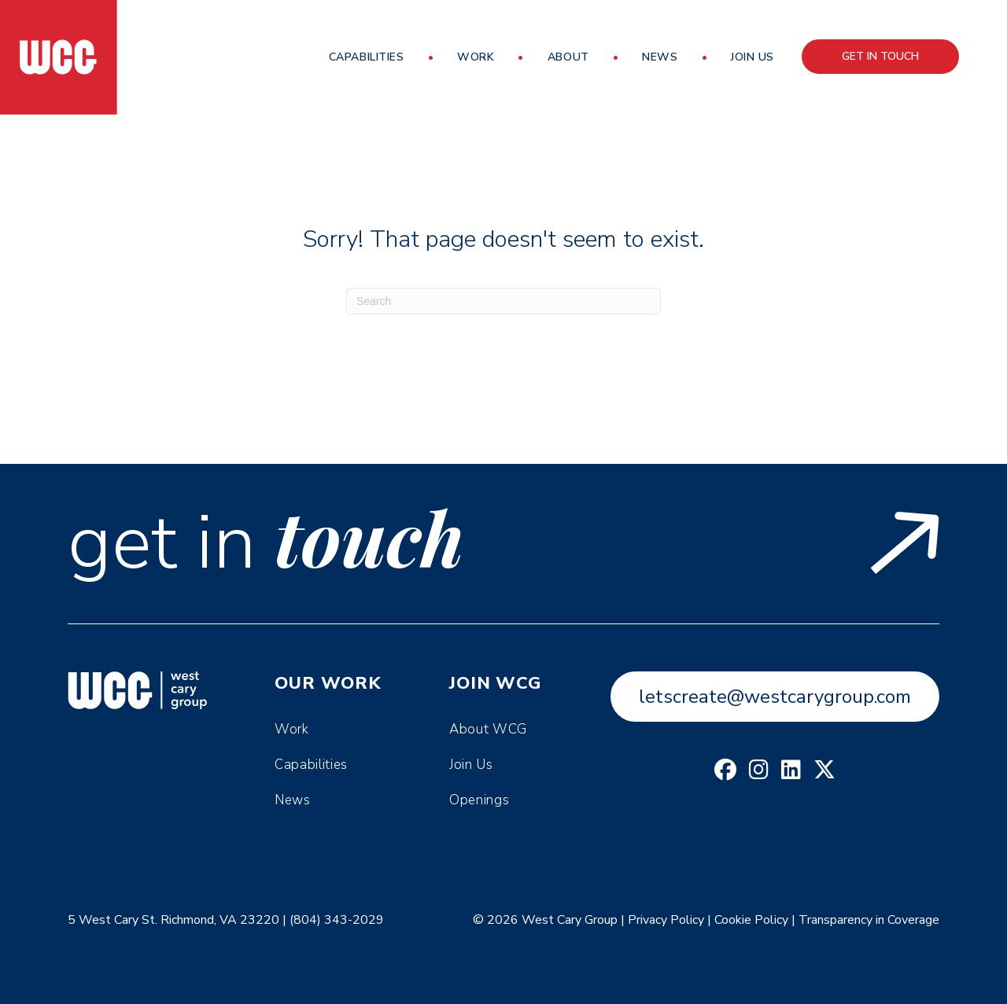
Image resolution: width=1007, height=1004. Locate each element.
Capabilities (366, 57)
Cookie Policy (751, 920)
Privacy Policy (666, 920)
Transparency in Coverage (869, 920)
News (659, 57)
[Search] (503, 301)
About (568, 57)
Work (475, 57)
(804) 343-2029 (337, 920)
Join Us (752, 57)
